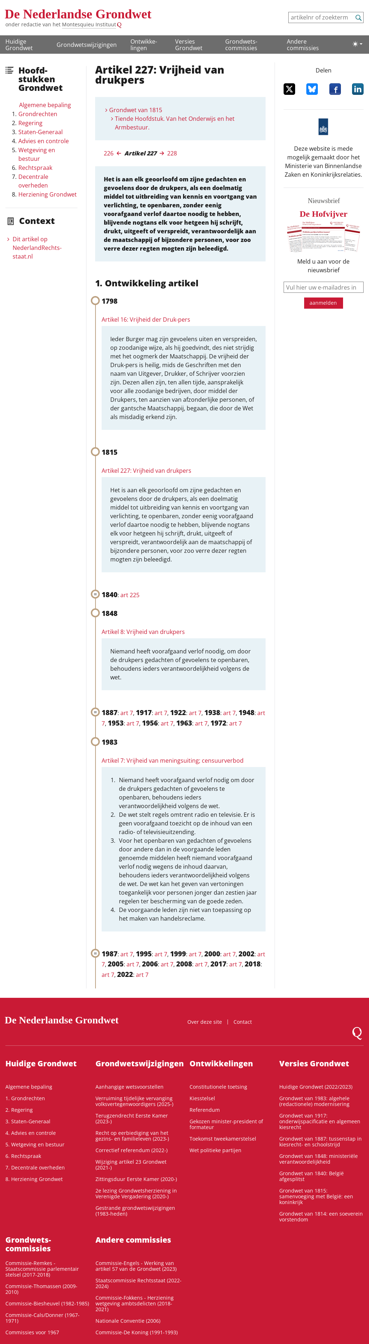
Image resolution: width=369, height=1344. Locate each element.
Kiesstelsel (202, 1098)
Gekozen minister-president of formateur (226, 1124)
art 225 (129, 595)
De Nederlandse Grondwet (78, 14)
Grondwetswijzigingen (87, 45)
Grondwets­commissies (241, 45)
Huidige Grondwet (19, 45)
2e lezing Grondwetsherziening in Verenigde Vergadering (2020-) (136, 1193)
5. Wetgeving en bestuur (35, 1144)
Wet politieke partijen (215, 1150)
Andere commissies (303, 45)
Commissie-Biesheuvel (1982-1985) (47, 1303)
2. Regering (19, 1109)
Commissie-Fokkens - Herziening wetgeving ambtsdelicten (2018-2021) (134, 1303)
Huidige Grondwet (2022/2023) (315, 1086)
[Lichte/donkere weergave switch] (357, 44)
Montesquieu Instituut (89, 24)
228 (172, 153)
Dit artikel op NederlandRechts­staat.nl (37, 247)
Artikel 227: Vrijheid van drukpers (146, 471)
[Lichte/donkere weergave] (357, 44)
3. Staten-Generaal (27, 1121)
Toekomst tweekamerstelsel (223, 1138)
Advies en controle (43, 141)
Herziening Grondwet (47, 194)
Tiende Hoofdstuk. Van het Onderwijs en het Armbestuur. (175, 123)
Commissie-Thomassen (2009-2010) (41, 1289)
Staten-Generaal (40, 132)
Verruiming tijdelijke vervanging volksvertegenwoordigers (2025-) (134, 1101)
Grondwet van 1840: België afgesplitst (311, 1176)
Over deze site (204, 1021)
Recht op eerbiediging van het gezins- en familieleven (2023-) (132, 1135)
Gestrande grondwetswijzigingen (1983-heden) (135, 1210)
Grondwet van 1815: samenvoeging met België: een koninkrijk (316, 1196)
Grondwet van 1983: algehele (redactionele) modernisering (314, 1101)
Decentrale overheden (33, 181)
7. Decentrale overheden (35, 1167)
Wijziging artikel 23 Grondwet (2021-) (130, 1164)
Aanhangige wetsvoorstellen (129, 1086)
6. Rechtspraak (23, 1156)
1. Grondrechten (25, 1098)
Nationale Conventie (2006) (127, 1320)
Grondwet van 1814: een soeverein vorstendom (321, 1216)
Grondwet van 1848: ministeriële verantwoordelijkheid (318, 1159)
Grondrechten (37, 114)
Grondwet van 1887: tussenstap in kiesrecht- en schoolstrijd (320, 1141)
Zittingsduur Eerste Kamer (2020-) (136, 1179)
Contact (243, 1021)
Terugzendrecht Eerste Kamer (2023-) (131, 1118)
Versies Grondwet (189, 45)
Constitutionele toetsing (218, 1086)
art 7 (126, 713)
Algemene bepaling (45, 105)
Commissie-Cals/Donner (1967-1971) (42, 1318)
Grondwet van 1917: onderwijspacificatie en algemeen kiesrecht (319, 1121)
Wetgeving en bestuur (36, 154)
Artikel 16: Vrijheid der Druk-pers (146, 319)
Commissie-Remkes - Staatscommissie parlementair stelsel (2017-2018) (42, 1269)
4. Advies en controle (30, 1132)
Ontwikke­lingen (143, 45)
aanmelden (323, 302)
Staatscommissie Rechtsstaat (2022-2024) (138, 1283)
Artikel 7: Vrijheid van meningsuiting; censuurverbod (173, 760)
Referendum (205, 1109)
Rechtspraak (35, 168)
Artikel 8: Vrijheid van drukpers (143, 632)
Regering (30, 123)
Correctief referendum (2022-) (131, 1150)
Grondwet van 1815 (135, 110)
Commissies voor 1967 (32, 1332)
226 (109, 153)
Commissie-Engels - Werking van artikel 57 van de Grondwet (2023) (136, 1266)
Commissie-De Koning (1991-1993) (136, 1332)
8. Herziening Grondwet (34, 1179)
